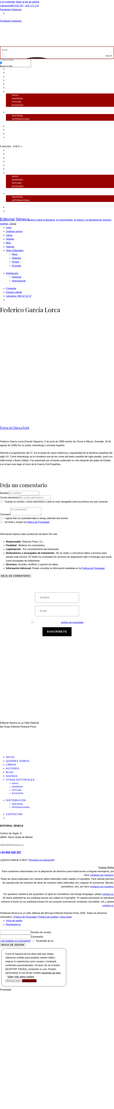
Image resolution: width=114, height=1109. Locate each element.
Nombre (4, 493)
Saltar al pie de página (27, 2)
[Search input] (57, 49)
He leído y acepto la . (25, 522)
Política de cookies (48, 917)
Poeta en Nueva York (14, 427)
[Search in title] (1, 63)
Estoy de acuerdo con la (57, 622)
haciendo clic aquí (51, 973)
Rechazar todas (13, 981)
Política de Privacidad (37, 522)
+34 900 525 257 (10, 852)
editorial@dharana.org (12, 844)
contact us (108, 894)
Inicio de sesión (14, 920)
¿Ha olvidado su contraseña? (15, 941)
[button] (57, 868)
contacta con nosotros (101, 875)
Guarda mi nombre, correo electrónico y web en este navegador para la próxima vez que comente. (56, 501)
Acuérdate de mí (45, 941)
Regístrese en (13, 924)
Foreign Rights (106, 867)
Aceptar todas (29, 981)
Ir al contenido (7, 2)
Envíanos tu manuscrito (41, 860)
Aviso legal (66, 917)
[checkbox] (15, 64)
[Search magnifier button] (111, 56)
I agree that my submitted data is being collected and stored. (36, 518)
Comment (5, 514)
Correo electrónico (9, 497)
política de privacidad (72, 622)
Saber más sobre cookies (20, 976)
